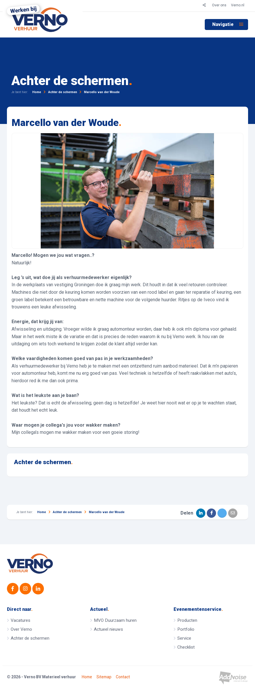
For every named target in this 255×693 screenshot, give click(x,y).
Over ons (219, 5)
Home (87, 677)
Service (184, 638)
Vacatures (20, 620)
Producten (187, 620)
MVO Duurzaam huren (115, 620)
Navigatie (227, 24)
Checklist (186, 647)
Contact (123, 677)
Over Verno (21, 629)
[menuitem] (226, 24)
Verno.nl (237, 5)
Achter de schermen (43, 462)
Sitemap (103, 677)
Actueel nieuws (108, 629)
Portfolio (185, 629)
